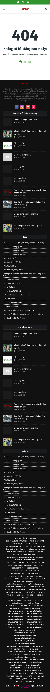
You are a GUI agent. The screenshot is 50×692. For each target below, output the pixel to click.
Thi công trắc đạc (33, 603)
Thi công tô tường (17, 573)
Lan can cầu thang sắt (14, 676)
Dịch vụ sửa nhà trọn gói (17, 662)
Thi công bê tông (16, 571)
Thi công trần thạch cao (35, 584)
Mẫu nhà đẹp (17, 544)
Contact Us (38, 600)
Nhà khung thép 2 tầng (17, 649)
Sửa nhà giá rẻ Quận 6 (15, 619)
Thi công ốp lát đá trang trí (16, 587)
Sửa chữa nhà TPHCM (12, 283)
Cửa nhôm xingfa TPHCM (16, 652)
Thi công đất (25, 606)
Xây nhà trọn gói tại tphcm (25, 119)
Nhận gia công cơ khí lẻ (32, 668)
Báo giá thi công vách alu (35, 676)
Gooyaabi (25, 688)
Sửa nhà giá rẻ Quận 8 (15, 622)
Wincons (40, 552)
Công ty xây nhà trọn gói (18, 679)
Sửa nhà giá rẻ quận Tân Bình (25, 644)
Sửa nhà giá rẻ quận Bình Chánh (18, 646)
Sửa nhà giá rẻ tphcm (15, 611)
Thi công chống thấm (15, 576)
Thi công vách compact (13, 592)
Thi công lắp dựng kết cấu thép (33, 579)
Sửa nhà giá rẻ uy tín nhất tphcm (28, 225)
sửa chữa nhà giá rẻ (11, 279)
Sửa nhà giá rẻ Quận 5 (34, 617)
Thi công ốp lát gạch (34, 576)
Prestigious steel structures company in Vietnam (25, 557)
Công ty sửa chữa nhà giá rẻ (15, 549)
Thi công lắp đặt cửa (37, 587)
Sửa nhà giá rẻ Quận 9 (34, 622)
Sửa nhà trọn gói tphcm (31, 608)
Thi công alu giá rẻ (11, 306)
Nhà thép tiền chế (36, 662)
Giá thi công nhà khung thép (26, 214)
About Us (27, 600)
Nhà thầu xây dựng (14, 600)
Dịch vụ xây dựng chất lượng (16, 541)
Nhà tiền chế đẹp (31, 544)
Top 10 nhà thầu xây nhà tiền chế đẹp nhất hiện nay (30, 191)
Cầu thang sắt (15, 668)
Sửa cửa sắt (23, 673)
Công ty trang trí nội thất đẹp (17, 563)
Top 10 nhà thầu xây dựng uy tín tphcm (19, 310)
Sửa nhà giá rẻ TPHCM (12, 291)
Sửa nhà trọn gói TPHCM (13, 303)
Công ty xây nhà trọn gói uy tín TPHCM (20, 552)
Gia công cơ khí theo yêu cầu (25, 657)
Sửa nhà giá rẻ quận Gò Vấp (25, 633)
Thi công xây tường (33, 571)
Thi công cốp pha (17, 568)
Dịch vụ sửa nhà (10, 258)
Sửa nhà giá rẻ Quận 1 (34, 611)
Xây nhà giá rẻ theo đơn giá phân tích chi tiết (30, 132)
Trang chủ (25, 61)
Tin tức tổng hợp (17, 603)
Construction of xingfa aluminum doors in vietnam (25, 565)
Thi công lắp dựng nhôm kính (14, 590)
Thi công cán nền (33, 573)
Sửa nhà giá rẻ (39, 606)
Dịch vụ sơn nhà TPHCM (33, 671)
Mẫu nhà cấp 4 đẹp (37, 563)
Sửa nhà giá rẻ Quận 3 (34, 614)
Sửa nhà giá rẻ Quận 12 (35, 627)
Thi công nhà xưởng (37, 660)
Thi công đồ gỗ (30, 592)
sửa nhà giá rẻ (9, 287)
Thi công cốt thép (33, 568)
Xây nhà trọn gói (35, 649)
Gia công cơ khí (35, 679)
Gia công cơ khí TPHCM (12, 262)
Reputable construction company (25, 554)
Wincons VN (19, 143)
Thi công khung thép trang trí (25, 581)
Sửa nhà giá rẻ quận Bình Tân (25, 638)
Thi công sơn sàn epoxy (37, 590)
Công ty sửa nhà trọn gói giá (35, 546)
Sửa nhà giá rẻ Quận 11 (15, 627)
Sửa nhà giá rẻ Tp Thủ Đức (15, 625)
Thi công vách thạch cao (14, 584)
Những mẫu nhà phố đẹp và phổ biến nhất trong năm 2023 (24, 275)
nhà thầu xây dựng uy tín (13, 270)
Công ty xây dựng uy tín (31, 654)
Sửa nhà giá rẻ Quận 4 (15, 617)
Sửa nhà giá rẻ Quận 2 (15, 614)
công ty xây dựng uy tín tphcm (15, 254)
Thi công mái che (15, 671)
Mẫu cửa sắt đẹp (10, 266)
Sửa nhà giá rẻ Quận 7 (34, 619)
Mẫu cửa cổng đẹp (37, 673)
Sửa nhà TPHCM (10, 299)
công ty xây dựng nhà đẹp (14, 250)
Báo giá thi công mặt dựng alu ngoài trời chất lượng (29, 203)
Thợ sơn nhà (10, 673)
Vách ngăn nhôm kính (32, 665)
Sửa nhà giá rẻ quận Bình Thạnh (25, 635)
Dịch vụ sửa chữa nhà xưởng (25, 560)
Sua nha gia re (20, 178)
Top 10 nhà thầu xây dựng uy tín (25, 538)
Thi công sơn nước (12, 579)
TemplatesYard (26, 686)
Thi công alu (14, 654)
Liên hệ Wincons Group (13, 546)
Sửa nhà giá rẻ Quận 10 (36, 625)
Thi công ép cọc (11, 606)
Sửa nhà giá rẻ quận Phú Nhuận (25, 630)
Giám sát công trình (22, 155)
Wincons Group (38, 646)
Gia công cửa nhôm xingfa (25, 681)
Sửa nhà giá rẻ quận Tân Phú (25, 641)
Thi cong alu (19, 166)
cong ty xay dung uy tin (13, 247)
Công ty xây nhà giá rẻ (37, 549)
